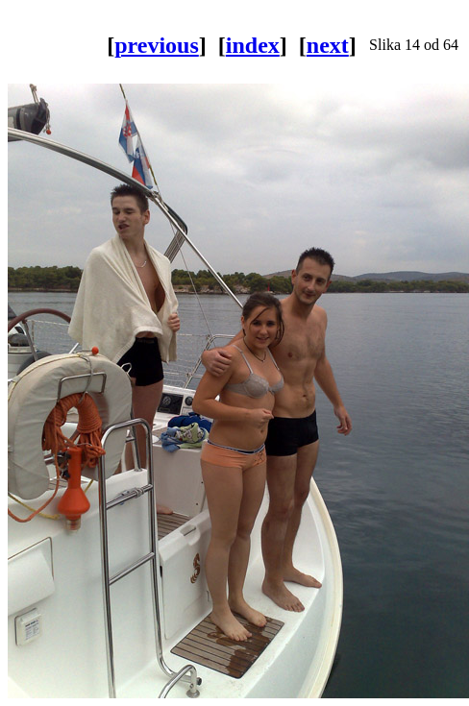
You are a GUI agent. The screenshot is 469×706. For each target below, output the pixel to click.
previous (156, 45)
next (328, 45)
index (253, 45)
